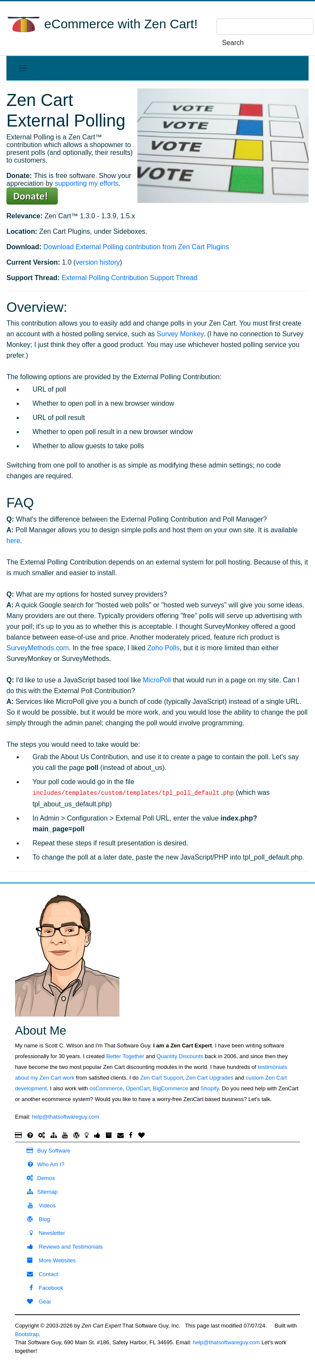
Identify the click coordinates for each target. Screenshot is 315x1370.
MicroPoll (157, 680)
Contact (38, 1274)
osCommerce (105, 1088)
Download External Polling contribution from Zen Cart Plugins (136, 246)
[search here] (265, 26)
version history (98, 262)
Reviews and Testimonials (61, 1246)
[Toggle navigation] (22, 68)
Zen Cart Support (161, 1077)
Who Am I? (42, 1164)
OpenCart (138, 1088)
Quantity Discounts (180, 1056)
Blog (34, 1219)
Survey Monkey (180, 334)
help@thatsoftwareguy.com (65, 1117)
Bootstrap (27, 1334)
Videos (37, 1205)
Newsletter (42, 1233)
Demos (37, 1178)
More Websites (47, 1260)
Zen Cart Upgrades (210, 1077)
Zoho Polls (163, 648)
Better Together (125, 1056)
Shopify (210, 1088)
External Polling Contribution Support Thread (129, 277)
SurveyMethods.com (37, 648)
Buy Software (44, 1150)
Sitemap (38, 1192)
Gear (35, 1301)
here (13, 540)
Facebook (41, 1288)
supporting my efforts (87, 183)
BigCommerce (170, 1088)
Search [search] (233, 42)
